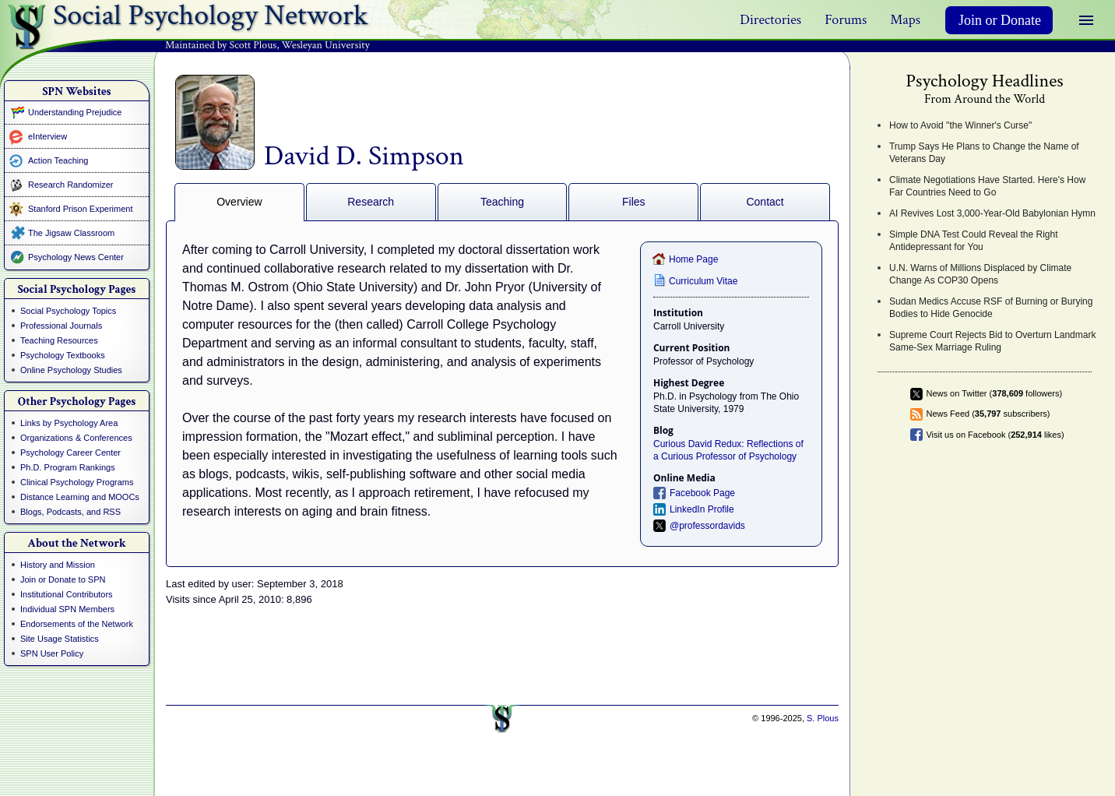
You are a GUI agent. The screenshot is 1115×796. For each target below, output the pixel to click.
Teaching (502, 201)
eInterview (47, 136)
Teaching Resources (59, 340)
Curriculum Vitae (703, 281)
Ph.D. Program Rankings (67, 467)
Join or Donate (999, 20)
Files (633, 201)
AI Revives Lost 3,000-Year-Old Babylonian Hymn (992, 213)
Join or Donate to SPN (62, 579)
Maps (905, 20)
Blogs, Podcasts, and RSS (70, 511)
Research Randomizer (70, 184)
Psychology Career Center (70, 452)
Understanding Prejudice (74, 112)
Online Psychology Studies (71, 370)
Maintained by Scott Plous (220, 45)
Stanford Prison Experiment (80, 208)
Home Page (693, 259)
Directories (770, 20)
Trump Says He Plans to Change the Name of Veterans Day (984, 152)
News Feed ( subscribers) (988, 413)
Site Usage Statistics (59, 638)
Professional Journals (61, 325)
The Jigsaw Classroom (71, 233)
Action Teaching (58, 160)
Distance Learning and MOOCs (79, 497)
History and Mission (57, 564)
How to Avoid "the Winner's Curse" (960, 125)
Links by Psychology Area (69, 423)
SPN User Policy (51, 653)
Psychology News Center (76, 257)
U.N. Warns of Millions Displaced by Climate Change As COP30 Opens (980, 274)
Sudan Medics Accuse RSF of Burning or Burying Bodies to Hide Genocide (990, 307)
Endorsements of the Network (76, 624)
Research (370, 201)
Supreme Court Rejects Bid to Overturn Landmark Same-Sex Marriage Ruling (992, 341)
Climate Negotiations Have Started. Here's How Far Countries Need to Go (987, 186)
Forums (846, 20)
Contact (764, 201)
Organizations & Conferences (76, 437)
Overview (239, 201)
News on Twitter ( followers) (994, 393)
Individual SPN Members (67, 609)
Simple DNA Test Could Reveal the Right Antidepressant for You (973, 240)
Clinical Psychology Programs (77, 482)
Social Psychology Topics (68, 310)
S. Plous (823, 718)
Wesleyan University (326, 45)
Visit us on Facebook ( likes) (995, 434)
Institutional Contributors (66, 594)
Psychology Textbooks (62, 355)
